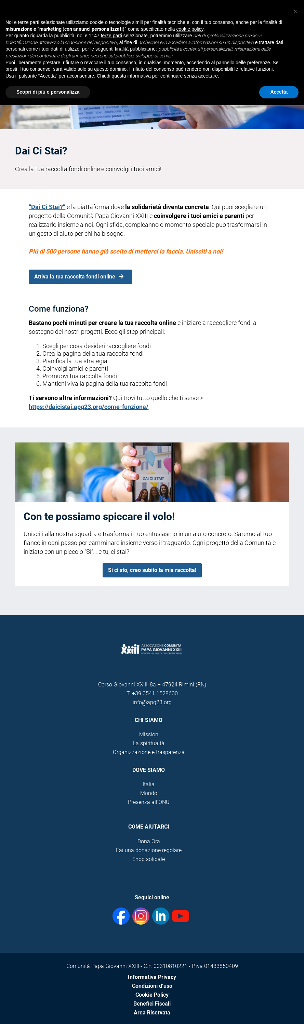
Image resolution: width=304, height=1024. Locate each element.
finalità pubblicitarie (135, 49)
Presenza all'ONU (149, 802)
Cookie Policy (152, 995)
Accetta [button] (279, 92)
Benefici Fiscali (152, 1003)
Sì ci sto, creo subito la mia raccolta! (152, 570)
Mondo (148, 793)
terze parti (111, 35)
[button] (295, 10)
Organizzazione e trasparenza (149, 752)
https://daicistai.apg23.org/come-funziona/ (88, 406)
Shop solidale (148, 859)
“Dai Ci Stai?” (47, 206)
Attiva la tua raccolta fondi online (78, 276)
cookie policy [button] (189, 29)
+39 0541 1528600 (155, 693)
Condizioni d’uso (152, 986)
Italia (149, 784)
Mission (148, 734)
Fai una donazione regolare (149, 850)
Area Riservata (152, 1012)
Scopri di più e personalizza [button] (47, 92)
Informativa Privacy (152, 977)
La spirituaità (148, 743)
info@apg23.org (152, 702)
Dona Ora (148, 841)
